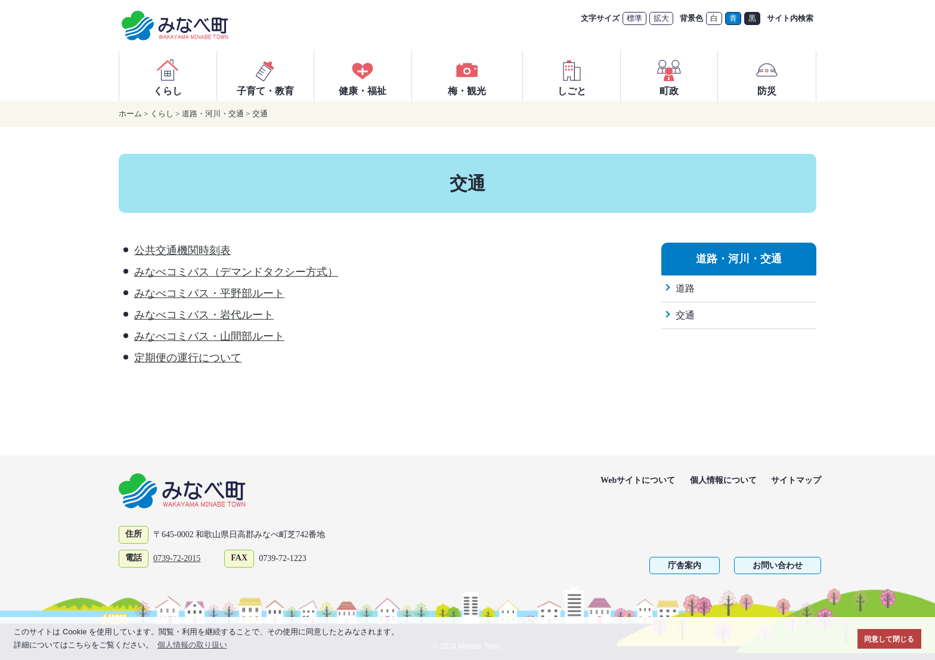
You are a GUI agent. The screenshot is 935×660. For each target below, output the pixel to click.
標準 (634, 18)
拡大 (661, 18)
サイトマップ (796, 480)
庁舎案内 (684, 565)
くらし (167, 75)
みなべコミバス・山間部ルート (209, 336)
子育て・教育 (265, 75)
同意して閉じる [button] (889, 639)
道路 (685, 288)
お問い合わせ (778, 565)
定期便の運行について (188, 358)
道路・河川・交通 (213, 113)
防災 (767, 75)
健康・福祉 (362, 75)
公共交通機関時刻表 (182, 250)
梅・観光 (467, 75)
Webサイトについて (637, 480)
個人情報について (723, 480)
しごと (572, 75)
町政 (669, 75)
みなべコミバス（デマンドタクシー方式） (236, 272)
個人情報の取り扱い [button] (192, 644)
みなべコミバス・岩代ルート (204, 315)
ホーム (130, 113)
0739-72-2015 (176, 558)
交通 (260, 113)
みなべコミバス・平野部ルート (209, 293)
